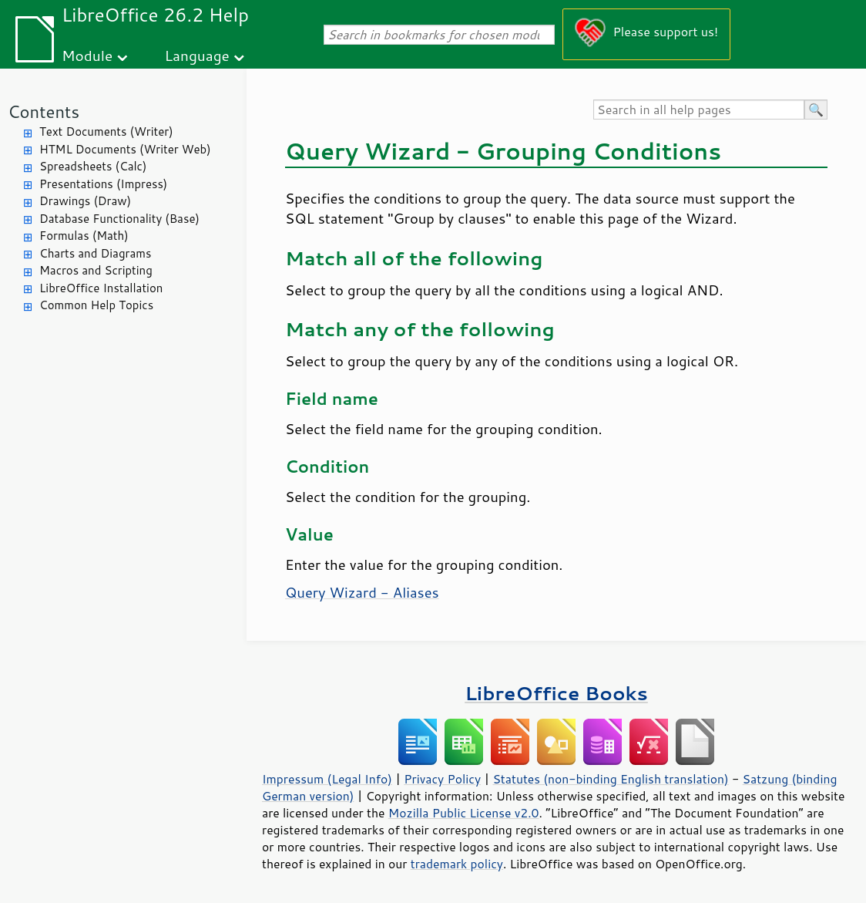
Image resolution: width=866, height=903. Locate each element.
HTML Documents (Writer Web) (125, 149)
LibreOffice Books (556, 692)
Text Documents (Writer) (106, 131)
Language (197, 55)
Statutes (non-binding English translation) (610, 778)
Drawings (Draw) (85, 201)
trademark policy (457, 863)
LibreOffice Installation (101, 288)
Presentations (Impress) (103, 184)
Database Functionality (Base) (119, 219)
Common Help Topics (96, 305)
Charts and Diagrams (95, 253)
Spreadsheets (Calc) (92, 166)
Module (87, 55)
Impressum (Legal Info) (327, 778)
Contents (43, 111)
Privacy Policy (442, 778)
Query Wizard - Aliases (362, 592)
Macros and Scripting (96, 270)
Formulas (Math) (84, 235)
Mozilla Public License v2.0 (463, 812)
